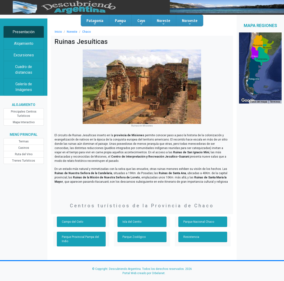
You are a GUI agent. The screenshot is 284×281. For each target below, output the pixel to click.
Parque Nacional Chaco (198, 221)
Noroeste (190, 22)
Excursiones (24, 55)
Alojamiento (23, 43)
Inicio (58, 31)
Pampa (120, 22)
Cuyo (141, 22)
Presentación (24, 32)
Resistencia (191, 237)
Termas (24, 141)
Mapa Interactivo (24, 122)
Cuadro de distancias (23, 69)
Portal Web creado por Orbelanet (143, 273)
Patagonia (94, 22)
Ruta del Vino (23, 154)
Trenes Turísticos (23, 160)
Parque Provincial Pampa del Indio (80, 239)
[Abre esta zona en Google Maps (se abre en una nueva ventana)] (248, 100)
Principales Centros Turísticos (23, 114)
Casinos (23, 148)
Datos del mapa (258, 101)
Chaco (86, 31)
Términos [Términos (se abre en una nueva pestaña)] (275, 101)
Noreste (163, 22)
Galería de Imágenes (23, 87)
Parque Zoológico (134, 237)
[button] (254, 78)
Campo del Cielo (72, 221)
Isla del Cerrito (131, 221)
